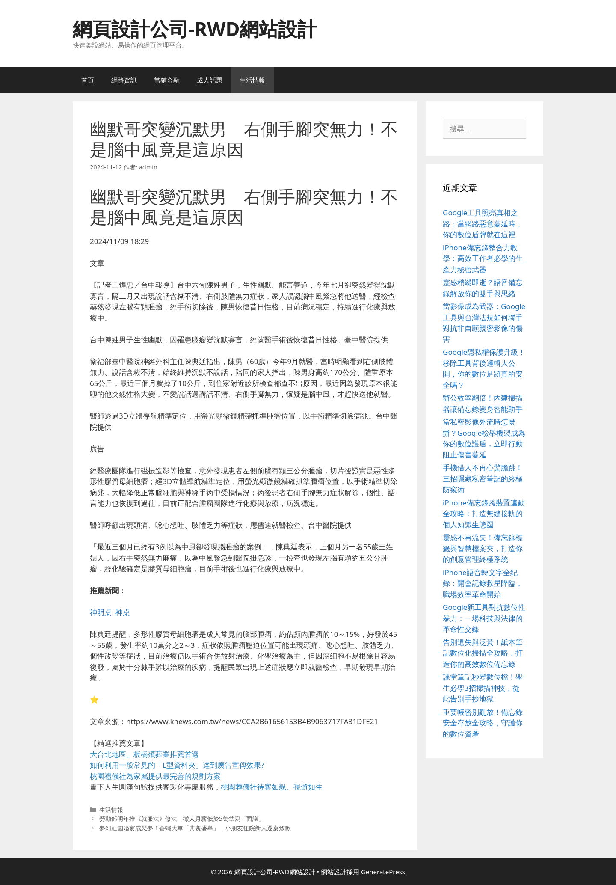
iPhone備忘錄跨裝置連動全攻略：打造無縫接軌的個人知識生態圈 (484, 513)
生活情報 (252, 80)
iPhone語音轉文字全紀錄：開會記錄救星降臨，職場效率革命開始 (483, 583)
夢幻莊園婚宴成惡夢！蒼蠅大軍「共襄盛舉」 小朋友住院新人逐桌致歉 (195, 828)
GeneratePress (383, 871)
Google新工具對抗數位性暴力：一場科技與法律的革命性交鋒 (484, 618)
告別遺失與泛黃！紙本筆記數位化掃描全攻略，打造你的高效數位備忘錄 (483, 653)
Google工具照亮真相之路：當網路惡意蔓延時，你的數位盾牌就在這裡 (483, 223)
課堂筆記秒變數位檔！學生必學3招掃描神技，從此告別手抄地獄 (483, 688)
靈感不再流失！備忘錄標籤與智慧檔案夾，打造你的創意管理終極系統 (483, 548)
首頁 (87, 80)
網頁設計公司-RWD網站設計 (195, 28)
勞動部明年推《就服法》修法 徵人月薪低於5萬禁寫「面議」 (181, 818)
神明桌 (101, 612)
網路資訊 (124, 80)
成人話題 (209, 80)
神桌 (123, 612)
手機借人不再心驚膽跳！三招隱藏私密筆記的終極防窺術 (483, 478)
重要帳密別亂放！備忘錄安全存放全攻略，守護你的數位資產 (483, 723)
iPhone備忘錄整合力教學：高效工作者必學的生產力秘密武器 (483, 258)
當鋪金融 (167, 80)
